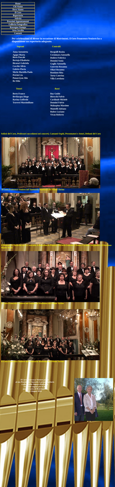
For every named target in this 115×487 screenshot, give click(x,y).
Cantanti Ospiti (56, 134)
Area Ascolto (18, 30)
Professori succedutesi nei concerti (33, 134)
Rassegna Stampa (18, 27)
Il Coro (18, 12)
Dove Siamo (17, 9)
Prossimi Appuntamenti (18, 21)
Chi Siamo (18, 6)
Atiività (17, 18)
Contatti (18, 33)
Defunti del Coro (93, 134)
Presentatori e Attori (74, 134)
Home (18, 3)
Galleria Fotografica (18, 24)
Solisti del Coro (8, 133)
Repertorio (18, 15)
